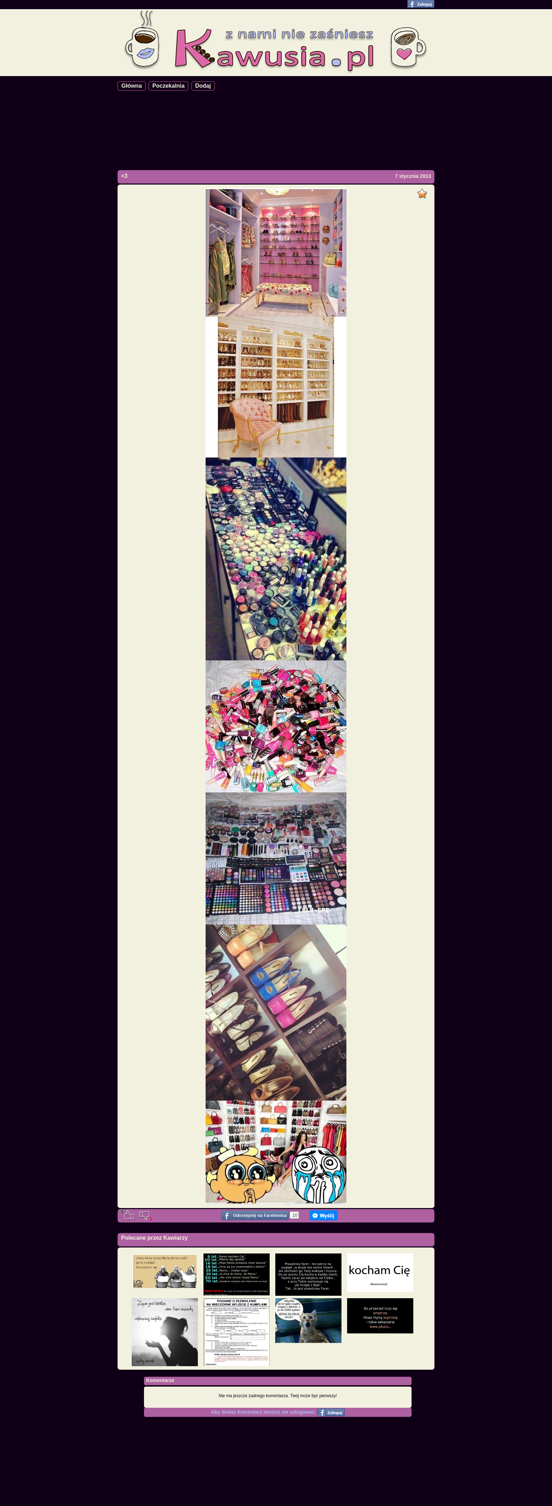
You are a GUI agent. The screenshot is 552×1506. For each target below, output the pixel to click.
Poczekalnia (168, 86)
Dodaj (203, 86)
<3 (124, 176)
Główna (131, 86)
